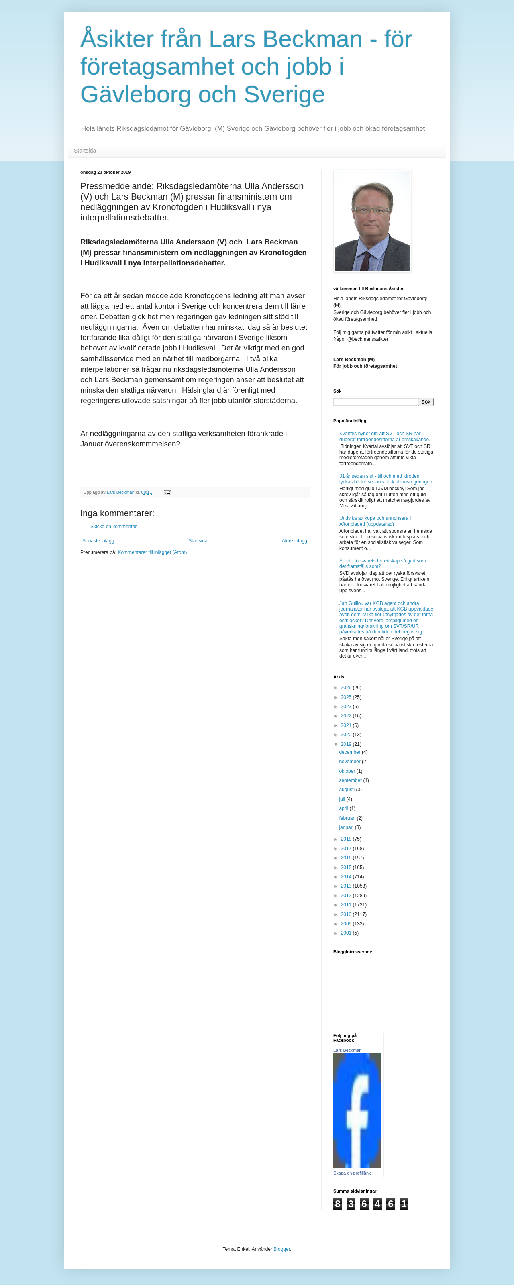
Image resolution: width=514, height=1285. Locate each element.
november (350, 761)
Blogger (281, 1249)
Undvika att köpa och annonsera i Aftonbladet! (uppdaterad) (375, 521)
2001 (347, 933)
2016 (347, 858)
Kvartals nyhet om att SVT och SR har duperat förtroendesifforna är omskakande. (384, 436)
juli (342, 799)
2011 (347, 905)
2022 (347, 716)
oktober (347, 771)
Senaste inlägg (98, 541)
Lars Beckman (347, 1050)
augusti (347, 789)
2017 (347, 848)
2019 (347, 744)
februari (348, 818)
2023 (347, 706)
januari (347, 827)
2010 (347, 914)
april (344, 808)
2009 (347, 924)
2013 (347, 886)
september (351, 780)
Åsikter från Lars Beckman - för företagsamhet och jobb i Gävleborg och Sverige (246, 66)
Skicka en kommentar (113, 526)
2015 (347, 867)
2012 (347, 895)
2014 (347, 877)
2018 (347, 839)
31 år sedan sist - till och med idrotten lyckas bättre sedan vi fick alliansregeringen (385, 479)
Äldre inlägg (294, 541)
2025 (347, 697)
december (350, 752)
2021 (347, 725)
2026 (347, 687)
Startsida (85, 150)
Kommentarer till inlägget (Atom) (152, 552)
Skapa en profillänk (352, 1173)
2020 (347, 734)
